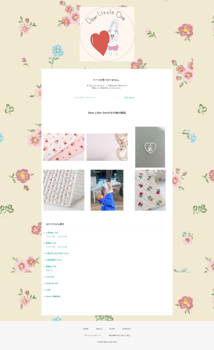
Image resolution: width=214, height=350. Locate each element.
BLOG (112, 329)
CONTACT (126, 329)
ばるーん (49, 270)
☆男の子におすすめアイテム (57, 253)
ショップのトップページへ (85, 98)
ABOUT (99, 329)
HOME (86, 329)
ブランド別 (50, 236)
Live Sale (50, 277)
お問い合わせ (129, 98)
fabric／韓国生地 (53, 296)
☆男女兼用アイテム (54, 260)
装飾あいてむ (51, 266)
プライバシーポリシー (93, 335)
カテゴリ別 (62, 236)
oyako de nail (52, 283)
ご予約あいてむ (52, 233)
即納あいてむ (51, 243)
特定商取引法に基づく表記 (119, 335)
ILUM (48, 290)
